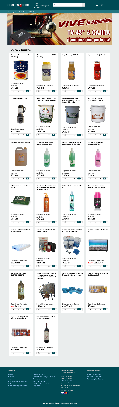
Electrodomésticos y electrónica (44, 377)
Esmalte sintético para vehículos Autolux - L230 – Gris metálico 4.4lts (71, 100)
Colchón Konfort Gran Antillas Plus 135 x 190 (21, 230)
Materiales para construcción (17, 381)
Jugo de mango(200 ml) (70, 55)
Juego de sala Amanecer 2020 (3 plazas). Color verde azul (72, 274)
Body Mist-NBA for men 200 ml (71, 187)
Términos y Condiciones (95, 379)
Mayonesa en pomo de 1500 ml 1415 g (46, 56)
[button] (12, 29)
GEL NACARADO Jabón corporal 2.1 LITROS (95, 143)
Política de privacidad (94, 374)
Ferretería (36, 379)
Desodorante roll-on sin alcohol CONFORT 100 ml (96, 187)
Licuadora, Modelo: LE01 (19, 98)
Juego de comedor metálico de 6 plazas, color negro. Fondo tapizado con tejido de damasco (46, 276)
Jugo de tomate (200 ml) (96, 55)
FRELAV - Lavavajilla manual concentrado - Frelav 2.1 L (71, 143)
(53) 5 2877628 (66, 381)
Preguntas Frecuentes (94, 377)
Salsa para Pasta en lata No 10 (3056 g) (20, 56)
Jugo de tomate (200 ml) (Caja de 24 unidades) (19, 317)
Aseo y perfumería (39, 381)
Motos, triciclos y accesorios (17, 386)
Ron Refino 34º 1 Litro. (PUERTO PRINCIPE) (18, 274)
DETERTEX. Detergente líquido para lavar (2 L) (44, 143)
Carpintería (37, 386)
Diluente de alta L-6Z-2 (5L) (20, 142)
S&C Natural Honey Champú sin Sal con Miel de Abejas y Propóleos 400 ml (46, 187)
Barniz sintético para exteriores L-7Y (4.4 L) (95, 99)
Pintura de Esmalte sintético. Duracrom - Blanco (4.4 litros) (46, 99)
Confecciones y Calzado (41, 383)
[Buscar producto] (67, 5)
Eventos (10, 374)
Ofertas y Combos (39, 374)
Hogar (9, 379)
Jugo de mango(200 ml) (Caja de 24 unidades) (98, 274)
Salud (9, 383)
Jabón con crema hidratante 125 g (20, 187)
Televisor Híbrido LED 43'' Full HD (98, 230)
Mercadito (10, 377)
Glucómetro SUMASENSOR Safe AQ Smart (45, 230)
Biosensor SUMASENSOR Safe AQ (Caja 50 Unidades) (72, 230)
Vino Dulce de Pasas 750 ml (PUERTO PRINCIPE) (45, 317)
